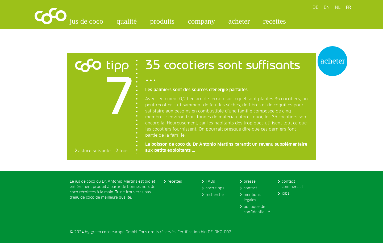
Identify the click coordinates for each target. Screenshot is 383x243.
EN (327, 7)
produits (162, 21)
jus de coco (86, 21)
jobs (285, 193)
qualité (126, 21)
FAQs (210, 181)
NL (337, 7)
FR (348, 7)
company (201, 21)
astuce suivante (94, 151)
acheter (239, 21)
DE (315, 7)
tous (123, 151)
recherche (215, 195)
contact (250, 188)
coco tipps (215, 188)
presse (250, 181)
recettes (274, 21)
